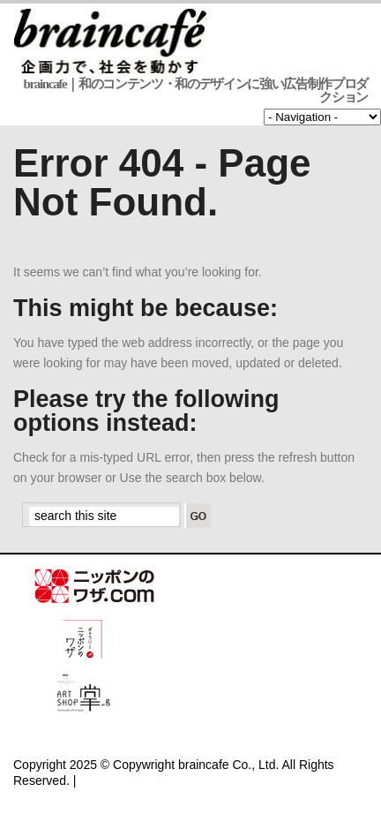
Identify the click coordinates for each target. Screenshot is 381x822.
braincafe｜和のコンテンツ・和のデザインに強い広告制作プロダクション (196, 90)
